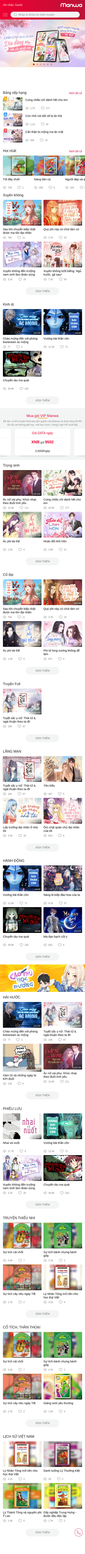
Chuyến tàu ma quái (16, 380)
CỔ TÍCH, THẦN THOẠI (21, 1327)
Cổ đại (8, 575)
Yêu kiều (49, 785)
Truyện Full (11, 684)
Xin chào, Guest (12, 4)
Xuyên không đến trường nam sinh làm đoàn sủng (19, 272)
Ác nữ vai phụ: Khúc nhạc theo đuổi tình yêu (19, 501)
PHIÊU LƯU (12, 1109)
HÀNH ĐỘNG (13, 861)
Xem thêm (42, 291)
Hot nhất (9, 151)
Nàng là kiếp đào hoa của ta (61, 894)
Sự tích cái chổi (13, 1252)
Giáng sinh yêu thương (58, 1403)
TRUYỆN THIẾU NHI (19, 1218)
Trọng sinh (11, 465)
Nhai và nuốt (11, 1142)
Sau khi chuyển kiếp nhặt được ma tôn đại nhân (19, 231)
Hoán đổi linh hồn (54, 541)
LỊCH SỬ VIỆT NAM (18, 1436)
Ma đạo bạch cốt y (55, 936)
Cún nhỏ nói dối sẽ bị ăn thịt (43, 115)
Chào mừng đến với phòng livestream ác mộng (20, 340)
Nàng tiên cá (42, 179)
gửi (42, 442)
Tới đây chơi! (11, 179)
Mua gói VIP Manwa (42, 416)
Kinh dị (8, 304)
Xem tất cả (75, 93)
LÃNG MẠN (12, 751)
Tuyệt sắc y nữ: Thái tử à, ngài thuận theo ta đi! (19, 719)
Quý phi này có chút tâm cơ (61, 229)
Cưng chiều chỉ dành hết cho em (46, 99)
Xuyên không (13, 195)
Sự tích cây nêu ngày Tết (19, 1293)
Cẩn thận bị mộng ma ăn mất (44, 131)
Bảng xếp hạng (15, 93)
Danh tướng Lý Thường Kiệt (61, 1470)
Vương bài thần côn (56, 338)
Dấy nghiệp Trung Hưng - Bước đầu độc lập (59, 1514)
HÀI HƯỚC (11, 997)
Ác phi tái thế (11, 541)
